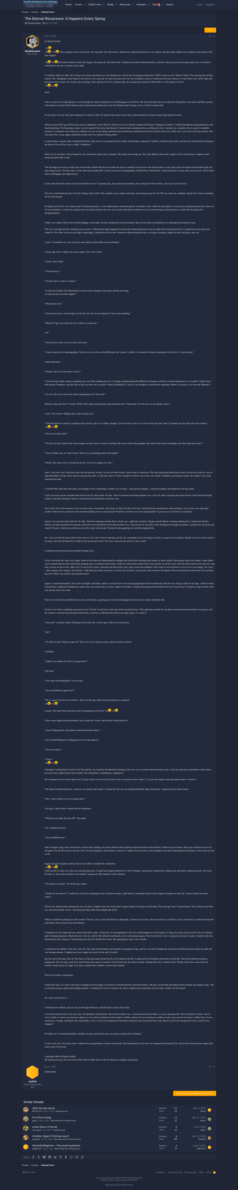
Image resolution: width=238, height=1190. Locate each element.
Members (141, 4)
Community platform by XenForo (119, 1178)
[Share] (209, 36)
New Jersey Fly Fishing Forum (63, 1122)
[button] (85, 4)
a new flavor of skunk (44, 1128)
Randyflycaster (34, 23)
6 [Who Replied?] (176, 1128)
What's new (94, 4)
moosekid (36, 1131)
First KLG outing (41, 1118)
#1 (213, 36)
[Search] (170, 4)
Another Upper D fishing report (50, 1137)
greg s (35, 1122)
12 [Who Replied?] (175, 1118)
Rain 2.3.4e (28, 1172)
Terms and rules (175, 1172)
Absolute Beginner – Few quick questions (56, 1147)
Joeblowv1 (36, 1150)
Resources (125, 4)
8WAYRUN (133, 1180)
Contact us (161, 1172)
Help (201, 1172)
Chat (156, 4)
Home (68, 4)
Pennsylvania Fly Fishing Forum (67, 1140)
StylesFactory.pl (127, 1185)
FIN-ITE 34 (36, 1112)
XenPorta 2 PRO (107, 1180)
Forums (78, 4)
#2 (213, 1067)
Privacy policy (190, 1172)
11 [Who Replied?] (175, 1109)
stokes (203, 1112)
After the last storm (43, 1109)
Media (110, 4)
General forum (61, 1112)
